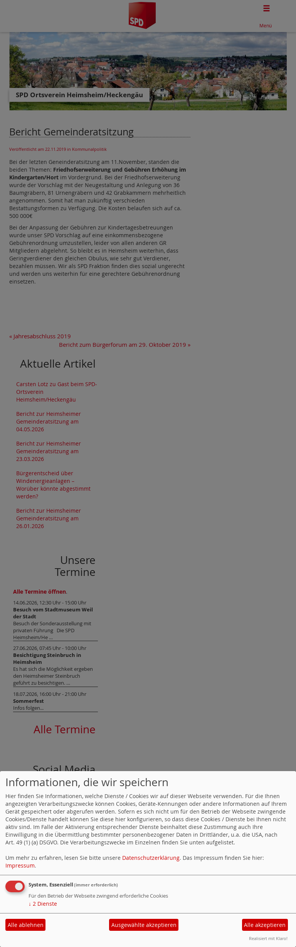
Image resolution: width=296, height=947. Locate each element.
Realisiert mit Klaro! (268, 938)
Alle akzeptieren (265, 924)
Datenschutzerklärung (151, 857)
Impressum (20, 865)
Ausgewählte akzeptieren (144, 924)
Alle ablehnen (26, 924)
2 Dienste (43, 903)
